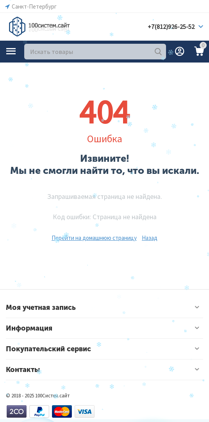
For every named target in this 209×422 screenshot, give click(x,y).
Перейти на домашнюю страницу (94, 237)
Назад (149, 237)
